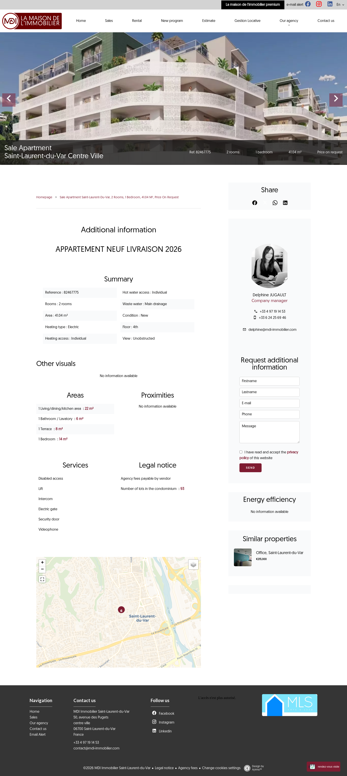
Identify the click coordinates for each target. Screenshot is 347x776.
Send (250, 467)
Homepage (44, 197)
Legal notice (164, 768)
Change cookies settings (221, 768)
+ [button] (42, 563)
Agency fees (188, 768)
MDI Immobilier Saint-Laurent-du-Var (101, 712)
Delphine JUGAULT (269, 295)
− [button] (42, 569)
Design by (253, 768)
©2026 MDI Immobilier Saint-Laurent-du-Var (116, 768)
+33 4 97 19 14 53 (272, 312)
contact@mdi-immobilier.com (96, 748)
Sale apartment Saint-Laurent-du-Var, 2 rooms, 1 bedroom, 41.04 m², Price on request (119, 197)
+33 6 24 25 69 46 (272, 318)
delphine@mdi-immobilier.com (273, 330)
